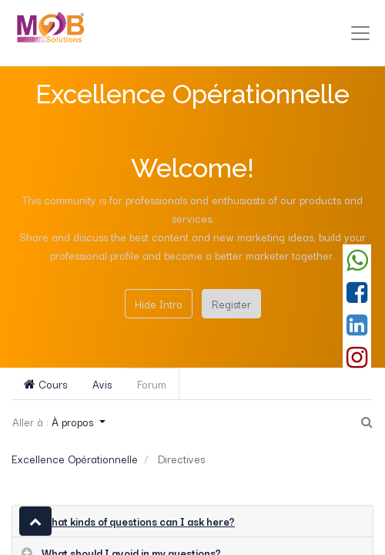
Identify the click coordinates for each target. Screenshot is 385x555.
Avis (102, 383)
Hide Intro (158, 303)
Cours (45, 383)
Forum (151, 383)
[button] (35, 521)
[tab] (192, 521)
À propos (74, 421)
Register (231, 303)
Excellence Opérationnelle (75, 458)
